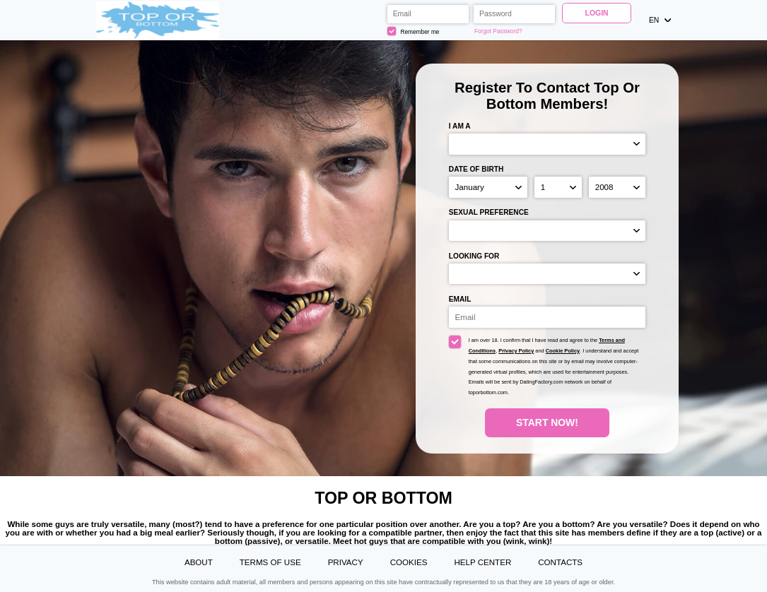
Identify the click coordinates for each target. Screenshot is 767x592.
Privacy (345, 562)
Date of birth (476, 169)
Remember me (413, 31)
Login (597, 13)
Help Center (482, 562)
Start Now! (547, 422)
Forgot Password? (498, 31)
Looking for (474, 256)
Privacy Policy (516, 351)
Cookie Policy (563, 351)
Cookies (409, 562)
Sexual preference (489, 212)
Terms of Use (270, 562)
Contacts (560, 562)
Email (460, 299)
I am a (460, 126)
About (199, 562)
